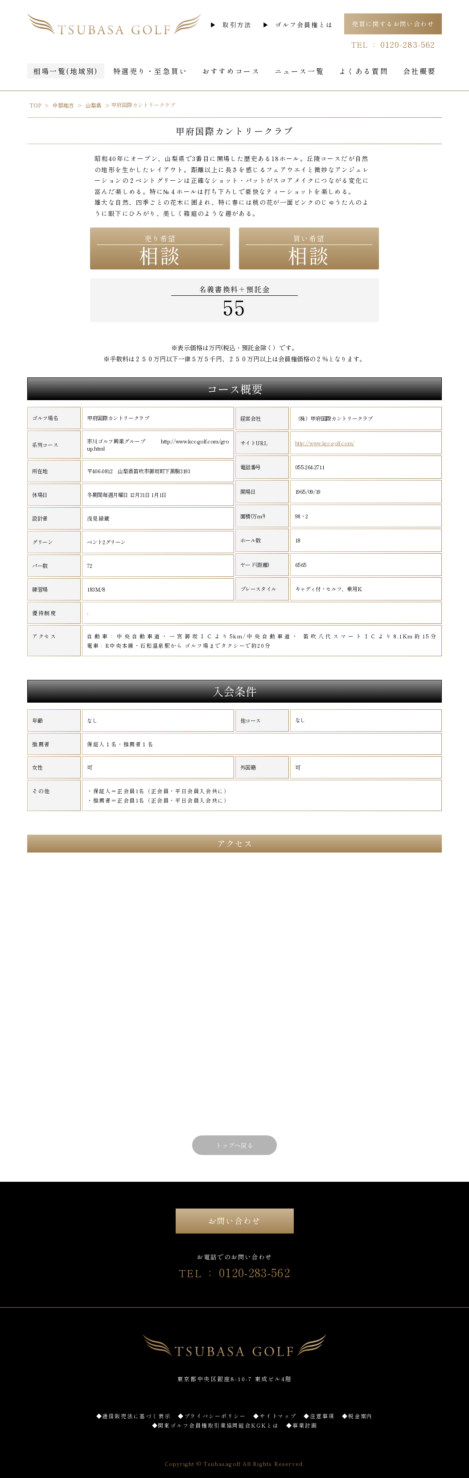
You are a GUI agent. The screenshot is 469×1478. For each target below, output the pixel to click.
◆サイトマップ (274, 1416)
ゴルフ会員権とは (304, 24)
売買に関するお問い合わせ (393, 23)
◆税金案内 (357, 1416)
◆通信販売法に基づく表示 (133, 1416)
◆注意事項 (319, 1416)
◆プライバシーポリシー (212, 1416)
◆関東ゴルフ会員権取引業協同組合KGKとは (215, 1425)
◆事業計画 (301, 1425)
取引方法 (236, 24)
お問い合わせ (234, 1220)
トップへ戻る (234, 1145)
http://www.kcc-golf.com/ (324, 443)
